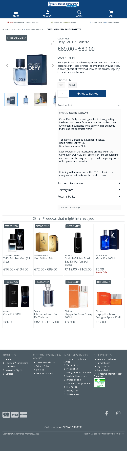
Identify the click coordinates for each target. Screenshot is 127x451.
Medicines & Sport (43, 373)
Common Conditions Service (75, 360)
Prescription (71, 368)
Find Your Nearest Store (15, 363)
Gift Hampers (71, 394)
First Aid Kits (71, 387)
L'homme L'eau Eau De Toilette (46, 315)
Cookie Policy (102, 370)
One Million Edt (43, 258)
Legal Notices (102, 366)
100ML (72, 85)
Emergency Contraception (77, 372)
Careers (8, 373)
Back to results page (70, 207)
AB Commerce (118, 433)
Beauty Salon (71, 390)
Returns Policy (41, 366)
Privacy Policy (102, 363)
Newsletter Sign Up (13, 370)
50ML (61, 85)
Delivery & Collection (45, 362)
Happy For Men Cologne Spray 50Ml (108, 315)
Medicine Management (76, 376)
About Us (8, 359)
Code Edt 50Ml (12, 314)
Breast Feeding (72, 379)
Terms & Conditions (105, 359)
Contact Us (9, 366)
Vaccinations (71, 365)
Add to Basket (87, 93)
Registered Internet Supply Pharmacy (108, 375)
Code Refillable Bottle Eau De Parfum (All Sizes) (78, 262)
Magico (94, 433)
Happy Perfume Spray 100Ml (78, 315)
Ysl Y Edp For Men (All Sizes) (16, 260)
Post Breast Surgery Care (77, 383)
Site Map (39, 369)
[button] (52, 42)
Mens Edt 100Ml (105, 258)
